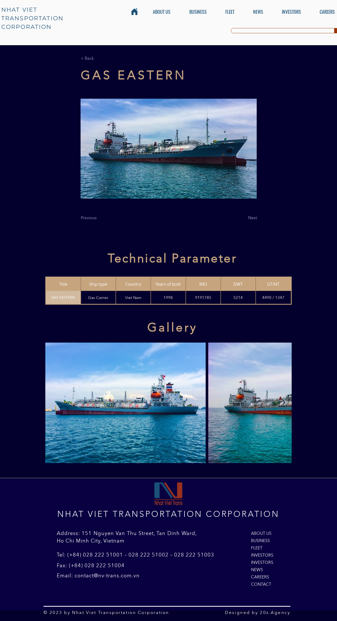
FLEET (256, 547)
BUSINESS (260, 540)
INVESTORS (262, 555)
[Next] (244, 217)
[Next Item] (283, 403)
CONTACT (261, 584)
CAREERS (260, 576)
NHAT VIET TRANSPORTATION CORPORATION (32, 18)
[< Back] (98, 58)
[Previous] (98, 217)
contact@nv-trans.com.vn (107, 575)
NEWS (257, 569)
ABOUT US (261, 533)
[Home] (134, 11)
